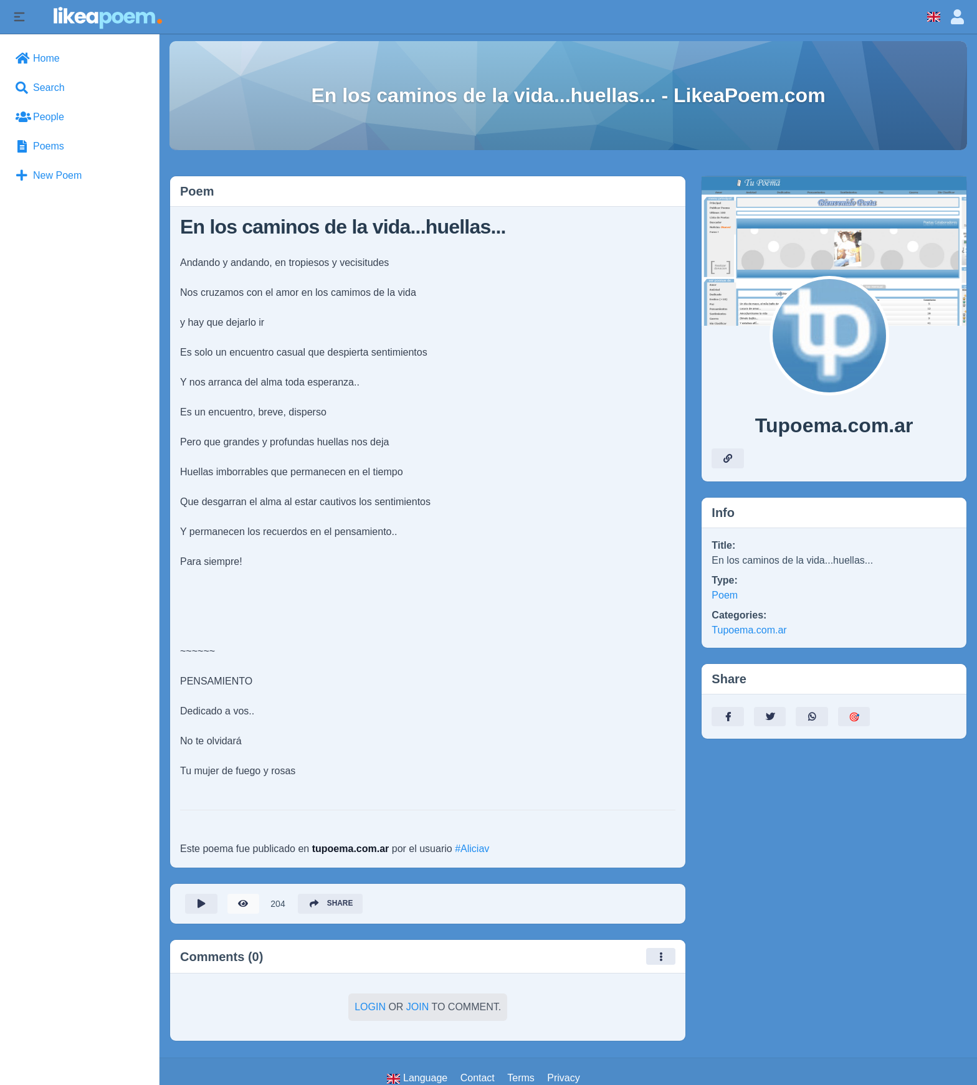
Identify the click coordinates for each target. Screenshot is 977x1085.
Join (417, 1007)
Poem (725, 595)
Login (370, 1007)
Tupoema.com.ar (749, 630)
